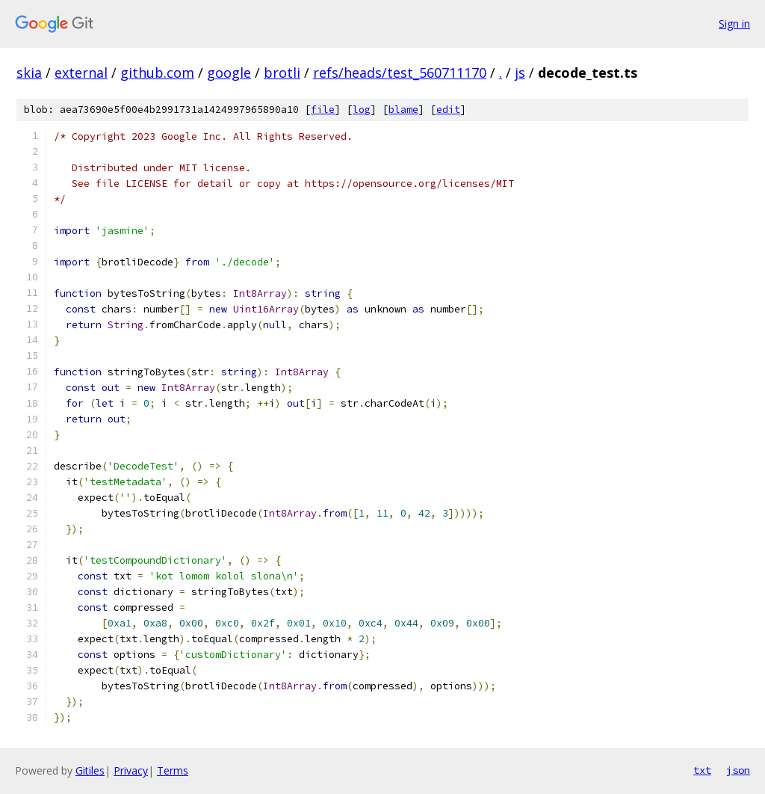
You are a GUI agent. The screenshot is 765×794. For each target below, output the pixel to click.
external (81, 72)
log (362, 109)
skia (29, 72)
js (520, 72)
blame (403, 109)
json (738, 770)
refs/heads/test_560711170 (399, 72)
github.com (157, 72)
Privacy (131, 770)
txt (702, 770)
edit (448, 109)
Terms (172, 770)
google (229, 72)
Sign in (734, 23)
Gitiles (90, 770)
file (323, 109)
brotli (282, 72)
